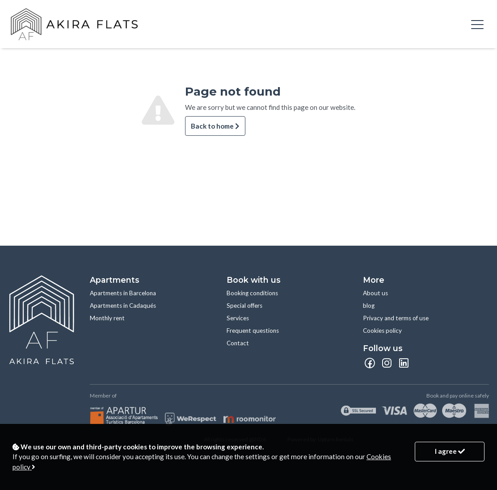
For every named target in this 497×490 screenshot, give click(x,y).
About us (375, 293)
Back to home (215, 126)
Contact (238, 343)
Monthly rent (107, 318)
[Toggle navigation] (477, 24)
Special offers (244, 305)
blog (369, 305)
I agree (450, 451)
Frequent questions (253, 330)
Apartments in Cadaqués (123, 305)
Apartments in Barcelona (123, 293)
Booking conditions (252, 293)
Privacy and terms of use (396, 318)
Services (238, 318)
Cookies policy (382, 330)
